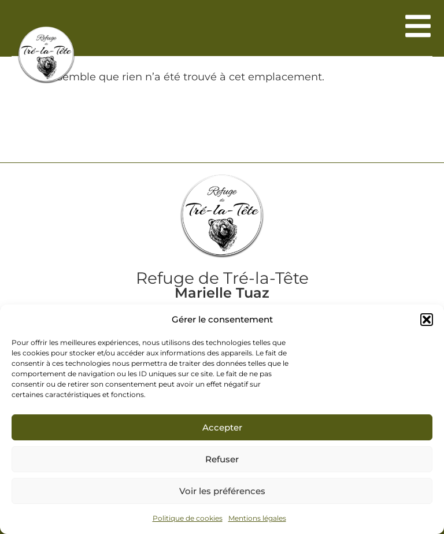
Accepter (222, 427)
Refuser (222, 459)
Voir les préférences (222, 490)
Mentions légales (257, 518)
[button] (426, 319)
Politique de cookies (188, 518)
